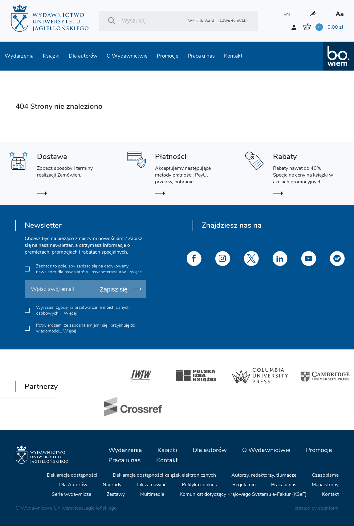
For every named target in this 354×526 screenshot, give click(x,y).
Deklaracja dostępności (72, 475)
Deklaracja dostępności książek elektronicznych (164, 475)
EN (286, 14)
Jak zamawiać (151, 484)
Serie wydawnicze (71, 494)
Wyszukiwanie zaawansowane (218, 20)
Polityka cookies (199, 484)
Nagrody (112, 484)
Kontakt (233, 55)
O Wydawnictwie (127, 55)
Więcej (136, 272)
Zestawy (116, 494)
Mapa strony (325, 484)
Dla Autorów (73, 484)
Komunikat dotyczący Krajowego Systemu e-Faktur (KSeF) (243, 494)
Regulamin (244, 484)
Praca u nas (201, 55)
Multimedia (152, 494)
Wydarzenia (19, 55)
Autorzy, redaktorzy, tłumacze (263, 475)
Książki (51, 55)
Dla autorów (83, 55)
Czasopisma (325, 475)
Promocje (167, 55)
